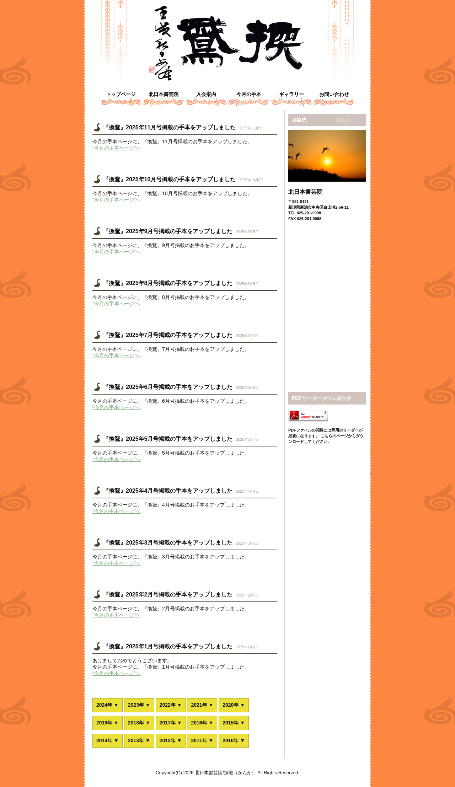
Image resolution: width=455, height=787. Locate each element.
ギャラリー (291, 94)
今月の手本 (248, 94)
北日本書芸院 (163, 94)
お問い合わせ (334, 94)
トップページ (121, 94)
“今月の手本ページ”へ (116, 148)
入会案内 (206, 94)
